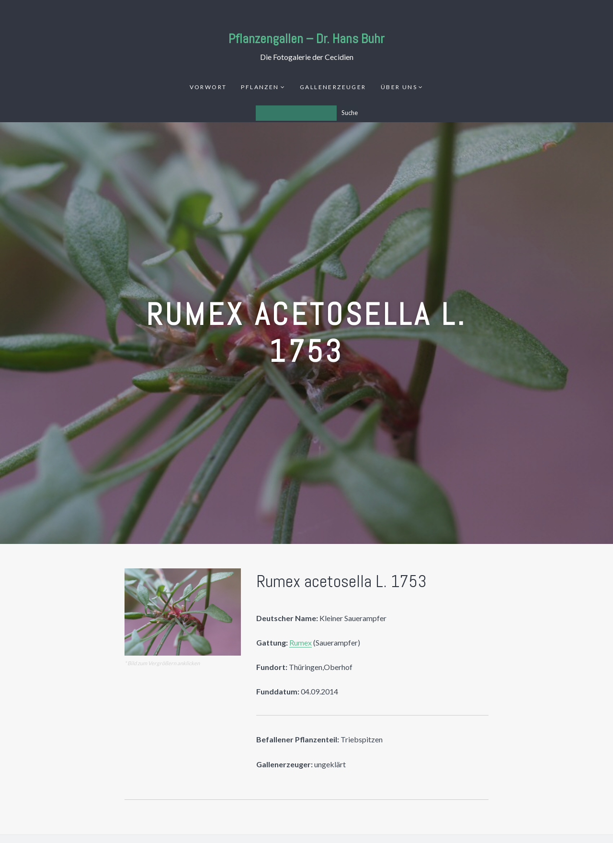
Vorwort (208, 87)
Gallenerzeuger (333, 87)
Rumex (300, 642)
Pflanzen (260, 87)
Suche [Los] (349, 112)
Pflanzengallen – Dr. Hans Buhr (306, 38)
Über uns (399, 87)
